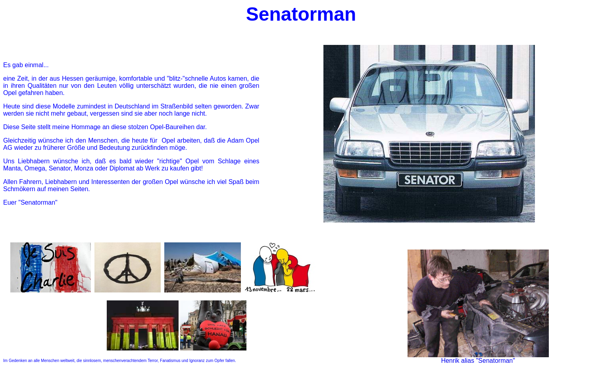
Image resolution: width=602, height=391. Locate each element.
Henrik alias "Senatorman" (478, 360)
